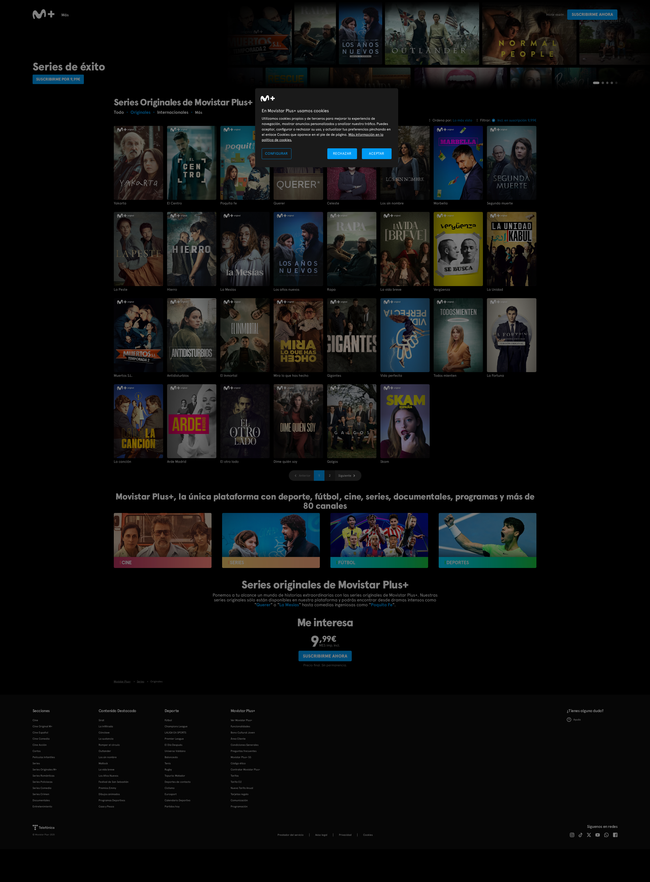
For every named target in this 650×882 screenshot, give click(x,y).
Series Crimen (41, 835)
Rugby (274, 14)
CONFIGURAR (276, 153)
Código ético (238, 804)
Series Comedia (42, 829)
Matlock (103, 804)
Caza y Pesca (106, 847)
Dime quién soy (285, 503)
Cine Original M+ (42, 767)
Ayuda (574, 761)
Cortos (348, 14)
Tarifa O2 (236, 823)
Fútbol (103, 14)
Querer (279, 245)
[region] (326, 127)
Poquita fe (228, 245)
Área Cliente (238, 780)
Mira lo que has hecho (291, 417)
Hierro (172, 331)
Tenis (199, 14)
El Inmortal (228, 417)
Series (66, 14)
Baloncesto (175, 14)
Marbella (441, 245)
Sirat (101, 761)
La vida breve (390, 331)
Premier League (174, 780)
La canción (122, 503)
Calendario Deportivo (177, 841)
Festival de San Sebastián (114, 823)
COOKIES (368, 876)
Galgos (332, 503)
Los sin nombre (392, 245)
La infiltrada (106, 767)
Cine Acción (40, 786)
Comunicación (239, 841)
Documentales (225, 14)
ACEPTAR (376, 153)
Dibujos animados (109, 835)
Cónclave (104, 773)
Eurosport (171, 835)
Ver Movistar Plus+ (241, 761)
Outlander (105, 792)
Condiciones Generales (244, 786)
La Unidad (495, 331)
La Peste (120, 331)
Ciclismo (170, 829)
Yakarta (120, 245)
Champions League (176, 767)
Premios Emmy (107, 829)
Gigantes (334, 417)
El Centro (174, 245)
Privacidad (345, 876)
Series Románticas (43, 817)
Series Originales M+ (45, 810)
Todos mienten (445, 417)
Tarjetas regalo (240, 835)
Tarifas (235, 817)
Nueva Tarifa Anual (242, 829)
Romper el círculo (109, 786)
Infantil (253, 14)
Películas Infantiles (44, 798)
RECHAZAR (342, 153)
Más (429, 15)
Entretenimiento (42, 847)
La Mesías (228, 331)
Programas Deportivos (112, 841)
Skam (384, 503)
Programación (239, 847)
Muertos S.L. (123, 417)
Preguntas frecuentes (243, 792)
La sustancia (106, 780)
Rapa (331, 331)
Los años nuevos (286, 331)
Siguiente (344, 517)
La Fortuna (495, 417)
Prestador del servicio (291, 876)
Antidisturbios (178, 417)
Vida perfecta (391, 417)
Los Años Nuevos (108, 817)
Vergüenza (442, 331)
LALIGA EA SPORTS (175, 773)
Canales (371, 14)
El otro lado (229, 503)
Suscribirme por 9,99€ (61, 120)
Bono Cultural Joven (243, 773)
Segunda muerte (500, 245)
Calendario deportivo (137, 14)
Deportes (297, 14)
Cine (85, 14)
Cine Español (40, 773)
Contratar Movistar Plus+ (245, 810)
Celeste (333, 245)
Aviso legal (321, 876)
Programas (324, 14)
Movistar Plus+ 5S (241, 798)
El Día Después (173, 786)
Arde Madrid (176, 503)
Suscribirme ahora (592, 14)
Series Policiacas (42, 823)
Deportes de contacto (178, 823)
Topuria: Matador (175, 817)
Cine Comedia (41, 780)
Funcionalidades (402, 14)
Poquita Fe (381, 646)
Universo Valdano (175, 792)
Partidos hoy (172, 847)
